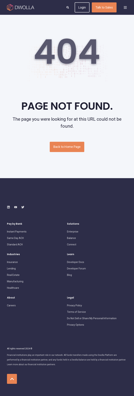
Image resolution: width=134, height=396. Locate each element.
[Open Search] (67, 7)
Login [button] (82, 7)
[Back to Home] (20, 7)
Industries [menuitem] (13, 254)
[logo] (27, 198)
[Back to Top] (12, 379)
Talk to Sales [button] (104, 7)
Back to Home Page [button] (67, 147)
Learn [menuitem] (70, 254)
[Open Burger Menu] (125, 7)
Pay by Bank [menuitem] (14, 224)
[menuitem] (17, 231)
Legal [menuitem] (70, 297)
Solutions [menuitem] (73, 224)
